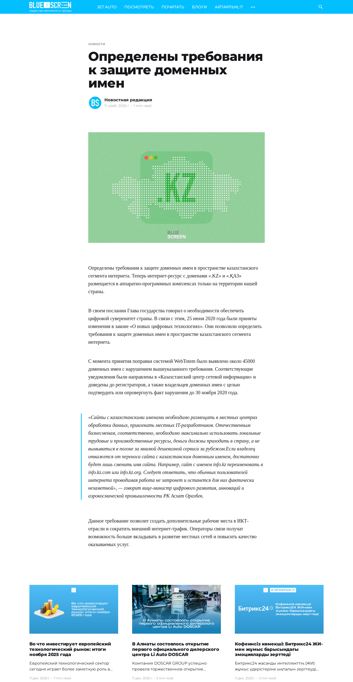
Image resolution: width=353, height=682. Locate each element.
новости (96, 43)
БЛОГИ (199, 7)
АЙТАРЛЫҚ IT (229, 7)
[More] (253, 7)
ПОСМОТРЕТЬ (139, 7)
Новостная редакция (128, 99)
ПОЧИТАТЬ (173, 7)
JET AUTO (106, 7)
